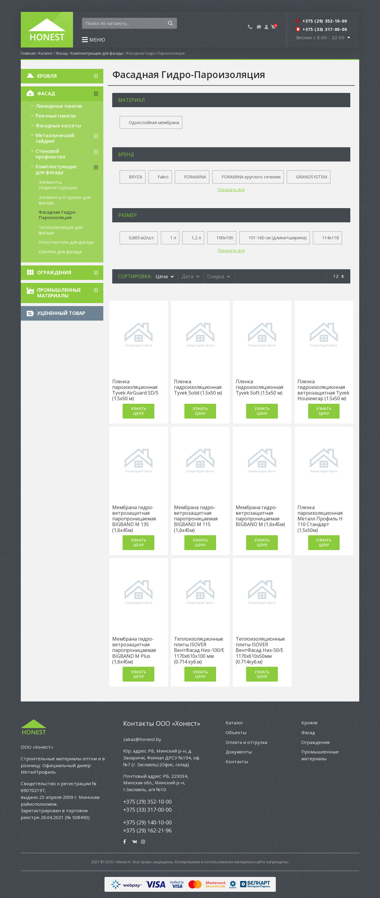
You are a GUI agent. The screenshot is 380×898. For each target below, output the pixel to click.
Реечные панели (56, 116)
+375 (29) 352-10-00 (147, 801)
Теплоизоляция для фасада (61, 229)
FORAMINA (195, 177)
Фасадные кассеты (58, 125)
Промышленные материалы (59, 293)
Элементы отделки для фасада (65, 199)
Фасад (61, 53)
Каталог (46, 53)
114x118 (330, 237)
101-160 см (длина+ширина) (277, 237)
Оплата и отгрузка (246, 742)
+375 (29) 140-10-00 (147, 822)
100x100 (224, 237)
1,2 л (196, 237)
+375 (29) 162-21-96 (147, 830)
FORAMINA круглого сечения (251, 177)
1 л (173, 237)
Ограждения (54, 272)
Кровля (47, 76)
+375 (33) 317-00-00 (147, 809)
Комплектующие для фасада (97, 53)
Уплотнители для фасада (66, 242)
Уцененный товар (61, 313)
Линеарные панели (59, 106)
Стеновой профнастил (50, 154)
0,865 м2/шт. (142, 237)
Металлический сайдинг (55, 138)
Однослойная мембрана (154, 122)
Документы (239, 752)
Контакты (237, 761)
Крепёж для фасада (60, 251)
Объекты (236, 732)
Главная (28, 53)
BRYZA (135, 177)
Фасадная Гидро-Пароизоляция (58, 214)
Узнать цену (138, 411)
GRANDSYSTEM (311, 177)
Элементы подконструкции (58, 184)
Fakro (163, 177)
